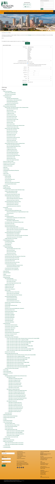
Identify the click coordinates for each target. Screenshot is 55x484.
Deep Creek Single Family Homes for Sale (13, 248)
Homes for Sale (5, 173)
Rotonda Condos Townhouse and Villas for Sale (13, 302)
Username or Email (4, 457)
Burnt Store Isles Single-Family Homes (13, 144)
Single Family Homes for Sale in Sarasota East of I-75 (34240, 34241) (18, 362)
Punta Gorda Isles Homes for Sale (10, 263)
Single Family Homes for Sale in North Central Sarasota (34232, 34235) (18, 357)
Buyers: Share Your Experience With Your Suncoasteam (14, 442)
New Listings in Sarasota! (9, 335)
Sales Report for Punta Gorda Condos (15, 384)
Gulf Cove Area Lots (10, 213)
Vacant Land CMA (8, 176)
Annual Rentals (19, 457)
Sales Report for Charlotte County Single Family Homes (18, 390)
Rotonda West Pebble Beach (9, 317)
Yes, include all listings (31, 63)
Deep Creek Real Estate (9, 247)
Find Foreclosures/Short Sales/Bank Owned (34, 65)
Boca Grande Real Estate (9, 278)
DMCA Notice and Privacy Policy (44, 477)
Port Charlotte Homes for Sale (10, 219)
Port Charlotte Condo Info (9, 216)
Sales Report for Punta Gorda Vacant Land (15, 408)
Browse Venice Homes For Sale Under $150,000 (14, 432)
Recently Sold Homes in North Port (12, 204)
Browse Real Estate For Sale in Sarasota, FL (12, 332)
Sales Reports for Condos (11, 377)
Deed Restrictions (8, 97)
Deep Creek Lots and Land (11, 253)
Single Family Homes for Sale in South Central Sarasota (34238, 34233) (18, 365)
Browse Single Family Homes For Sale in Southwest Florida (15, 143)
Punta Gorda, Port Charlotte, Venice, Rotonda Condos (15, 125)
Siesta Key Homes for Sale (11, 158)
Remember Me (5, 463)
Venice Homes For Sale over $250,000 (13, 435)
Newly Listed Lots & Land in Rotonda (13, 293)
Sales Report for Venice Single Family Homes (16, 399)
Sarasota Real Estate (6, 323)
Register (4, 274)
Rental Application (8, 244)
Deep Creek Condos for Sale (11, 251)
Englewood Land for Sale (9, 287)
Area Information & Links (7, 95)
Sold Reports (5, 374)
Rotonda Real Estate (6, 277)
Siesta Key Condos (10, 122)
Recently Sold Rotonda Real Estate (11, 296)
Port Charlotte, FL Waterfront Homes (13, 220)
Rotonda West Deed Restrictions (12, 101)
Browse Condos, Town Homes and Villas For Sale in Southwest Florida (16, 107)
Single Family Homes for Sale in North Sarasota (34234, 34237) (17, 359)
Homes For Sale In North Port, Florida (11, 191)
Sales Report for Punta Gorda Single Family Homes (17, 396)
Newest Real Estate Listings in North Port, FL (12, 195)
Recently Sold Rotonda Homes (12, 299)
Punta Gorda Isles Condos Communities (11, 268)
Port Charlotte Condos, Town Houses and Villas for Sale (14, 222)
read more (20, 465)
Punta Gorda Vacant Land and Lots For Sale (12, 262)
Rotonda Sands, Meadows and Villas (11, 311)
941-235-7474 (27, 4)
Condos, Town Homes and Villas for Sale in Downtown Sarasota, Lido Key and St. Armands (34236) (23, 338)
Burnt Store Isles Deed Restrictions (12, 98)
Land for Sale (5, 185)
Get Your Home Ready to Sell (10, 179)
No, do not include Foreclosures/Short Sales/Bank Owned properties (37, 64)
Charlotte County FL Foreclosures (9, 164)
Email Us (27, 6)
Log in (20, 480)
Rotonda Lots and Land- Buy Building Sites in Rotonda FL (14, 308)
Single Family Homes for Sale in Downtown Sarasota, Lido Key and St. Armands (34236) (21, 354)
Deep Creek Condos (10, 110)
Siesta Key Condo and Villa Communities (12, 368)
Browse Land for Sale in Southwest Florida (12, 128)
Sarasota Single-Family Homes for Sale (11, 353)
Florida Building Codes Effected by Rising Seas (11, 170)
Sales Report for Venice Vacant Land (14, 411)
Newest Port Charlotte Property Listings (11, 226)
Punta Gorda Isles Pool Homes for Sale (13, 266)
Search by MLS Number (7, 371)
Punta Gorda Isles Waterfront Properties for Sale (15, 265)
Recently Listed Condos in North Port (13, 200)
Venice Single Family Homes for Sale (11, 429)
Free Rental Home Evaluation (10, 241)
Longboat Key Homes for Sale (12, 149)
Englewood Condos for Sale (9, 284)
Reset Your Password (6, 275)
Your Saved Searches (6, 447)
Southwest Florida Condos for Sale (9, 417)
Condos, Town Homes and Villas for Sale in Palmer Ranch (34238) (17, 344)
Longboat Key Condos (10, 113)
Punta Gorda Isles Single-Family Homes (13, 155)
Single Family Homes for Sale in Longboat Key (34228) (16, 356)
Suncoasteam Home (20, 451)
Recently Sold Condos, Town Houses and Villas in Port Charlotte (17, 235)
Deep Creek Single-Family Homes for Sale (13, 146)
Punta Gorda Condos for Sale (10, 260)
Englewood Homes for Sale (11, 147)
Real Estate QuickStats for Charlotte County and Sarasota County (16, 375)
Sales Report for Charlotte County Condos (15, 378)
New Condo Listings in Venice (10, 423)
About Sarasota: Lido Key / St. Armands (11, 326)
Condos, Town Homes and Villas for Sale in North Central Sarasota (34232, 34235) (20, 341)
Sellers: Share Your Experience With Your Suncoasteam (14, 444)
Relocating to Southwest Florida (10, 104)
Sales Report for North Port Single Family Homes (17, 393)
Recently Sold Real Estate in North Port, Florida (13, 201)
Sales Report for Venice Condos (14, 387)
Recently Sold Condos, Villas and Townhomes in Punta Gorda (15, 256)
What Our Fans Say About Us (8, 441)
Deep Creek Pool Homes (11, 250)
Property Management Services (21, 456)
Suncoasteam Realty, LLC (13, 481)
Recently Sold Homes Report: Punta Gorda (12, 257)
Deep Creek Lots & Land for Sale (12, 131)
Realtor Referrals (6, 271)
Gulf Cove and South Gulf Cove (10, 225)
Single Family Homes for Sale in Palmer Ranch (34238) (16, 360)
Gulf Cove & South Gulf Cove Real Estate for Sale (13, 210)
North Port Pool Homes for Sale (12, 192)
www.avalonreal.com (43, 474)
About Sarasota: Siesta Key (9, 329)
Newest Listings (7, 290)
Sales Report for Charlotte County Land (15, 402)
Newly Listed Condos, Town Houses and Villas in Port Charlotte (17, 229)
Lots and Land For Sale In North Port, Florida (12, 194)
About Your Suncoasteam (7, 91)
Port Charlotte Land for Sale (9, 223)
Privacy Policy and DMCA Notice (10, 92)
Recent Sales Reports (7, 272)
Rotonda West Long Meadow (10, 314)
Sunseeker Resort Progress (7, 420)
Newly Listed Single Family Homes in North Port (15, 198)
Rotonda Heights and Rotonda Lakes (11, 305)
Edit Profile (22, 480)
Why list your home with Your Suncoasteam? (12, 182)
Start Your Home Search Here (21, 452)
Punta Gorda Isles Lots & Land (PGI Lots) (12, 269)
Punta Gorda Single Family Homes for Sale (12, 259)
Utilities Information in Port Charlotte (11, 238)
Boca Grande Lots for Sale (11, 281)
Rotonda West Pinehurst (9, 320)
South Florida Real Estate (7, 414)
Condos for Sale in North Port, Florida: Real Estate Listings (14, 189)
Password (3, 460)
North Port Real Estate (7, 188)
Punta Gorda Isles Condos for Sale (12, 119)
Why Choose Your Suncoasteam (10, 94)
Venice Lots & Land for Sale (11, 140)
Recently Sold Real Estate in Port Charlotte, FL (12, 232)
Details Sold (5, 167)
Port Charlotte (5, 207)
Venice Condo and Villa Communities (11, 426)
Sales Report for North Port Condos (14, 381)
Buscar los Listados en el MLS (8, 161)
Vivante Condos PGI (6, 438)
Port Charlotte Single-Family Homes (13, 152)
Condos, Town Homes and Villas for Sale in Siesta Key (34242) (17, 347)
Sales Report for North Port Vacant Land (15, 405)
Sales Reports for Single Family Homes (13, 389)
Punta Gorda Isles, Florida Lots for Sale (13, 137)
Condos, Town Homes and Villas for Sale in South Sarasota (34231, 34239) (19, 350)
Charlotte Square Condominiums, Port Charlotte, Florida (16, 217)
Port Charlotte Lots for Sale (11, 134)
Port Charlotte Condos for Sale (12, 116)
